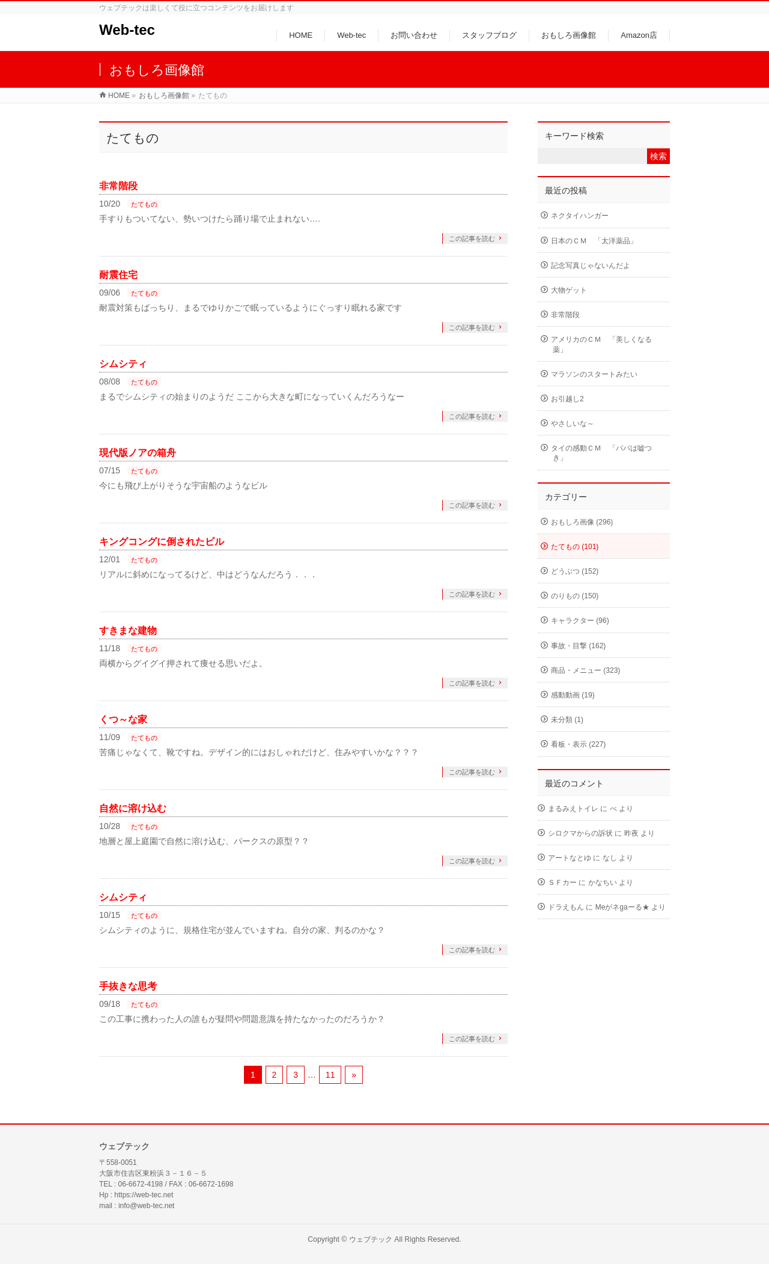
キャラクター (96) (580, 620)
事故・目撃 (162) (578, 646)
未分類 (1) (567, 720)
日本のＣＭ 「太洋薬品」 (594, 241)
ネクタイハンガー (580, 215)
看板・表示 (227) (578, 744)
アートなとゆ (569, 858)
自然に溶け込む (132, 808)
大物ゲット (569, 290)
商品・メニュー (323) (585, 670)
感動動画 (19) (573, 695)
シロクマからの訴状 (580, 833)
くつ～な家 (123, 719)
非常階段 (118, 186)
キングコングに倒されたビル (161, 541)
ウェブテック (370, 1239)
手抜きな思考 (128, 986)
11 (330, 1075)
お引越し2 (567, 399)
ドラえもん (566, 907)
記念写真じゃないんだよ (590, 265)
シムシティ (123, 364)
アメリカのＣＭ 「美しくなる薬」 (601, 344)
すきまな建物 (128, 630)
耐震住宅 (118, 275)
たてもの (144, 204)
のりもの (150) (574, 596)
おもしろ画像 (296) (582, 522)
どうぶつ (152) (574, 571)
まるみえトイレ (573, 808)
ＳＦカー (562, 882)
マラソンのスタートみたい (594, 374)
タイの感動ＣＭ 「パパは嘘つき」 (601, 453)
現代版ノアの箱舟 (137, 453)
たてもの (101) (574, 546)
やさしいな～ (572, 423)
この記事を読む (472, 238)
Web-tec (127, 30)
